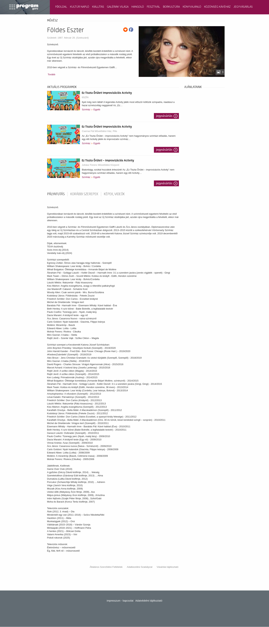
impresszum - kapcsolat (120, 600)
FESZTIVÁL (153, 6)
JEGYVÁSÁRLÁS (243, 6)
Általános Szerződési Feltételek (106, 567)
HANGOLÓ (137, 6)
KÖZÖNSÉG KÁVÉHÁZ (217, 6)
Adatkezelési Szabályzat (139, 567)
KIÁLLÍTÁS (98, 6)
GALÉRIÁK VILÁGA (118, 6)
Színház (86, 109)
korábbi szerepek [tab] (84, 194)
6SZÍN (85, 97)
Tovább (51, 74)
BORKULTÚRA (171, 6)
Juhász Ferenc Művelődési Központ (100, 165)
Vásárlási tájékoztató (167, 567)
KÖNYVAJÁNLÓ (192, 6)
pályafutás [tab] (56, 194)
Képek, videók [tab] (114, 194)
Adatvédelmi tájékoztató (148, 600)
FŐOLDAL (61, 6)
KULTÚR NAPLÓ (79, 6)
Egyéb (97, 109)
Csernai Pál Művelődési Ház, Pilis (99, 131)
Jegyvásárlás (164, 116)
